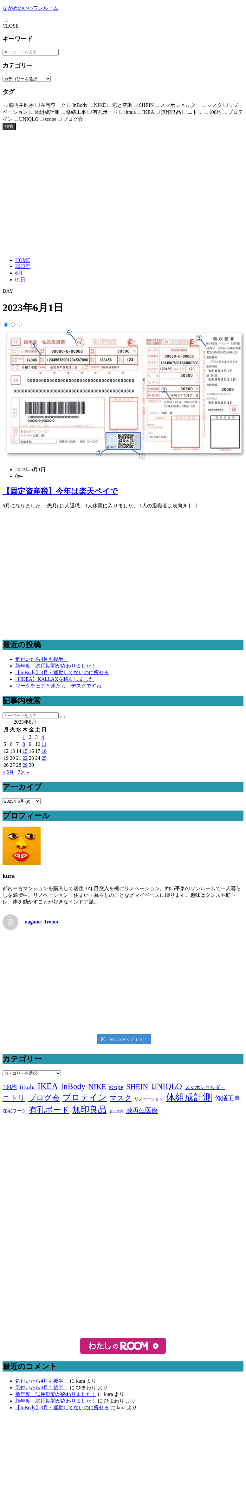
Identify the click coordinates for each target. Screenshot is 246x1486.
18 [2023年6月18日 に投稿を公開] (44, 751)
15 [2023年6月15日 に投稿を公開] (25, 751)
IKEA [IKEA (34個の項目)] (47, 1086)
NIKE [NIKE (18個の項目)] (97, 1086)
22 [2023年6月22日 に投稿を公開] (25, 758)
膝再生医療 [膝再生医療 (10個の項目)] (142, 1110)
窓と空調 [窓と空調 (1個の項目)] (116, 1111)
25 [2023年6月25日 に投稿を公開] (44, 758)
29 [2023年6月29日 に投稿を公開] (25, 765)
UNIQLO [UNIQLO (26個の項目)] (166, 1086)
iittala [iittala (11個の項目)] (27, 1087)
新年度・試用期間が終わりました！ (55, 665)
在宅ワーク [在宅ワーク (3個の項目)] (14, 1110)
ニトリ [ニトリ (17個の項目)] (14, 1098)
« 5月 (8, 772)
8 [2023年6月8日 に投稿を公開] (24, 744)
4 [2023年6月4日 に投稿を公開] (43, 737)
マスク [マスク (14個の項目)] (121, 1098)
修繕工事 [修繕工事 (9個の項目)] (227, 1098)
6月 (19, 273)
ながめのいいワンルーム (30, 8)
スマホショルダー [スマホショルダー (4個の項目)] (205, 1087)
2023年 (22, 266)
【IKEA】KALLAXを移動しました (54, 679)
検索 (9, 126)
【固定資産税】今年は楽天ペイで (60, 491)
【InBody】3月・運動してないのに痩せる (62, 672)
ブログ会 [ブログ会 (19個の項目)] (44, 1098)
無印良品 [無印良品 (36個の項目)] (89, 1109)
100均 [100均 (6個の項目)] (10, 1087)
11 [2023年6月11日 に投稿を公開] (44, 744)
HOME (22, 260)
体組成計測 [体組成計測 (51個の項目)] (189, 1097)
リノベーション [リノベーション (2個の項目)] (148, 1099)
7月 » (23, 772)
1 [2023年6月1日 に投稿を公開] (24, 737)
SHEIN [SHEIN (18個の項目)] (137, 1086)
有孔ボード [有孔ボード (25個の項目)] (49, 1109)
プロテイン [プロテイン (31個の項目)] (84, 1097)
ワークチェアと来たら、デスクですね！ (61, 685)
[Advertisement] (59, 193)
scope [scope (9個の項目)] (116, 1086)
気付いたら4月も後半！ (41, 659)
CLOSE (11, 26)
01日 (20, 279)
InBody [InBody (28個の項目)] (73, 1086)
